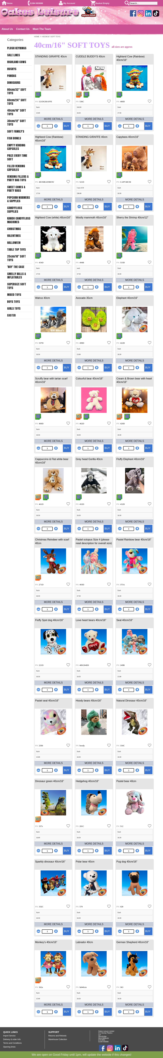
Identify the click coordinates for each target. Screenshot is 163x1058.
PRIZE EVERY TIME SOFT (17, 157)
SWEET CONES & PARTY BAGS (16, 188)
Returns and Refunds (57, 1036)
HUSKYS (11, 69)
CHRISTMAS (14, 229)
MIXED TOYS (14, 294)
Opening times (9, 1047)
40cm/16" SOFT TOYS (16, 112)
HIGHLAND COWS (16, 62)
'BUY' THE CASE (15, 267)
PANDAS (11, 76)
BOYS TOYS (13, 301)
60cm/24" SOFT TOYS (16, 102)
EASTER (11, 315)
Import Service (9, 1036)
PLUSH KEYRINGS (16, 48)
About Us (7, 29)
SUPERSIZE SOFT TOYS (16, 286)
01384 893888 (36, 3)
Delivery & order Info (12, 1039)
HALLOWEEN (14, 242)
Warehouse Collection (57, 1039)
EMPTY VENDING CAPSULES (16, 147)
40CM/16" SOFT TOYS (51, 37)
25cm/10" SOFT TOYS (16, 258)
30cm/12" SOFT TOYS (16, 122)
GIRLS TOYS (14, 308)
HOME (36, 37)
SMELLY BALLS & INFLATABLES (16, 275)
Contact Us (22, 29)
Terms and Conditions (12, 1043)
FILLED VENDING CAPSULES (16, 168)
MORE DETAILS (53, 119)
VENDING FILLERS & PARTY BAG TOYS (18, 178)
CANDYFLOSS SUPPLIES (14, 209)
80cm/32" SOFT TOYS (16, 91)
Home (10, 3)
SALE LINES (13, 55)
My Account (69, 3)
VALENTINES (14, 235)
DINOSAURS (13, 82)
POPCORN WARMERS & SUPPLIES (18, 199)
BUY (66, 126)
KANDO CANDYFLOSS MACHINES (18, 220)
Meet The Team (42, 29)
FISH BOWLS (14, 138)
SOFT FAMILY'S (15, 131)
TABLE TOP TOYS (16, 249)
